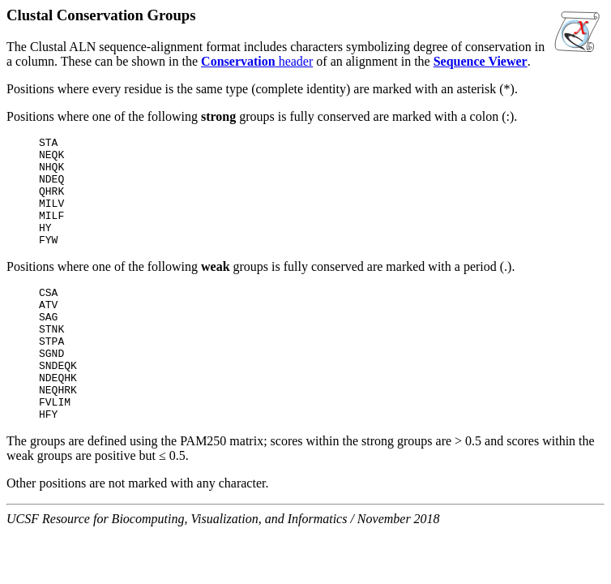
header (257, 61)
